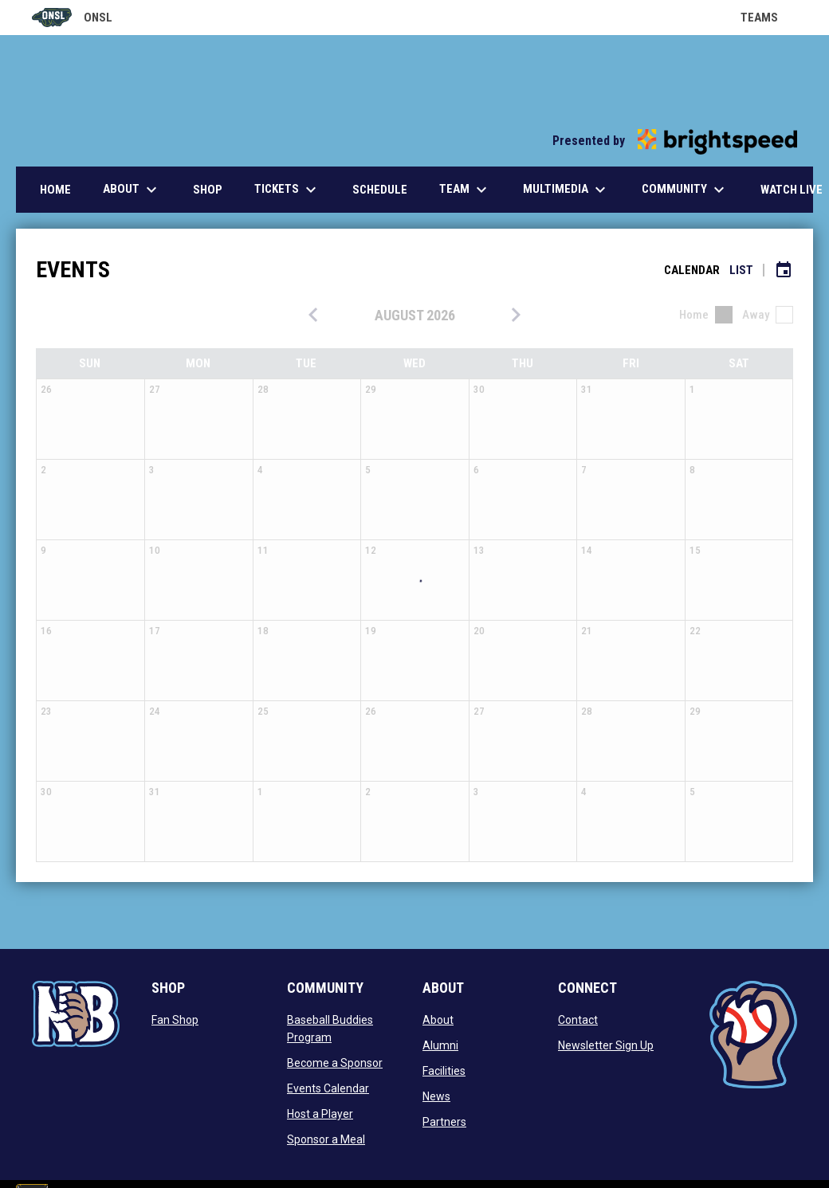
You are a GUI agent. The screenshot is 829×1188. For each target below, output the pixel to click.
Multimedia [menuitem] (566, 189)
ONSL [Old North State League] (72, 17)
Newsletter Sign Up (606, 1045)
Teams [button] (769, 17)
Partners (444, 1121)
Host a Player (320, 1114)
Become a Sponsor (335, 1063)
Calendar (692, 270)
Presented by (674, 140)
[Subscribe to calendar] (783, 270)
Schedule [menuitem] (379, 189)
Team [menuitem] (465, 189)
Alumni (440, 1045)
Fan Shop (174, 1020)
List (741, 270)
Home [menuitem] (55, 189)
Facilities (444, 1070)
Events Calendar (328, 1088)
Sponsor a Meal (326, 1139)
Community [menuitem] (685, 189)
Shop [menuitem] (207, 189)
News (436, 1096)
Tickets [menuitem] (287, 189)
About (438, 1020)
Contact (578, 1020)
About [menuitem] (132, 189)
